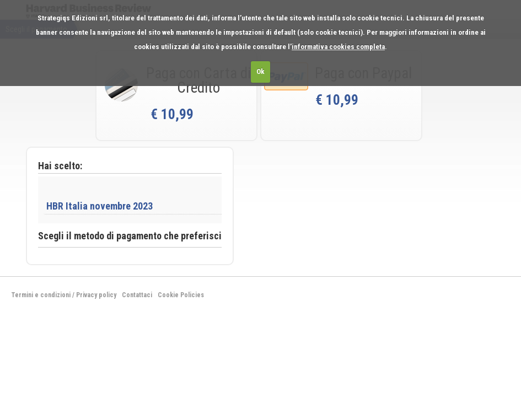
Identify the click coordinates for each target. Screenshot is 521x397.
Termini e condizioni (41, 295)
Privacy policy (96, 295)
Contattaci (137, 295)
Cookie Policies (181, 295)
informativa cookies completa (338, 46)
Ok (260, 71)
